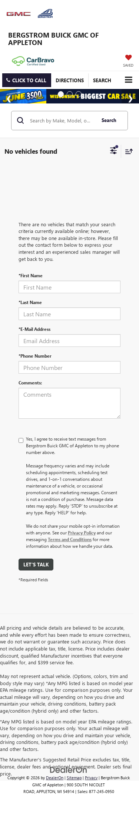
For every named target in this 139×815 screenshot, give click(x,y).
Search (109, 120)
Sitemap (74, 777)
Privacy (91, 777)
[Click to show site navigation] (128, 80)
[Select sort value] (127, 151)
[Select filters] (113, 151)
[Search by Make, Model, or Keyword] (61, 121)
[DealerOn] (68, 769)
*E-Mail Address (34, 329)
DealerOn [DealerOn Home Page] (54, 777)
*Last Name (30, 302)
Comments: (30, 383)
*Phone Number (35, 356)
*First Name (31, 275)
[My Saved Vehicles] (128, 61)
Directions (70, 80)
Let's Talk (36, 564)
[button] (26, 80)
